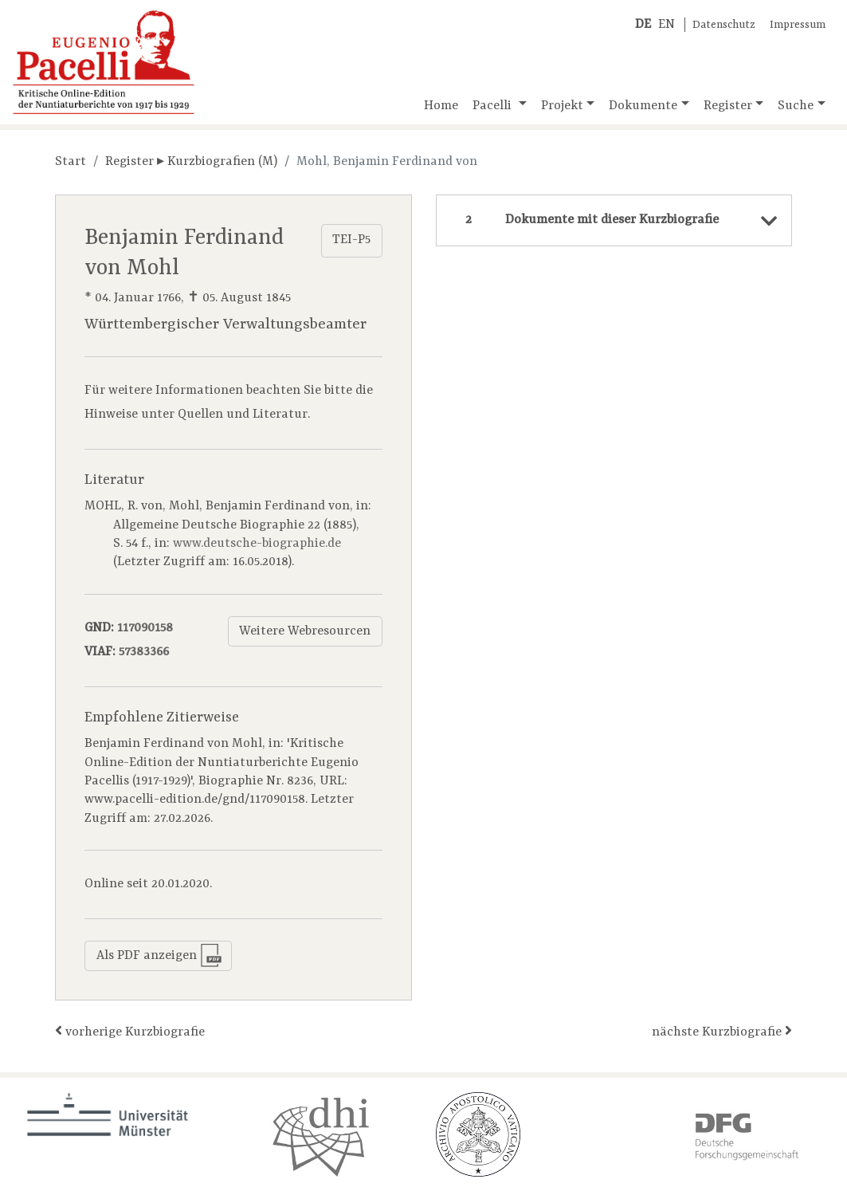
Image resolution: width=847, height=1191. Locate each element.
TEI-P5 (351, 240)
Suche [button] (796, 106)
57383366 (144, 652)
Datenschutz (723, 25)
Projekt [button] (562, 106)
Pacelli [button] (494, 106)
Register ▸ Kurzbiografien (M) (191, 162)
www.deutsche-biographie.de (257, 544)
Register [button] (728, 106)
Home (441, 106)
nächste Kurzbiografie (722, 1031)
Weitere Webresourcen (305, 631)
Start (70, 162)
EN (666, 25)
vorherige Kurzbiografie (130, 1031)
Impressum (797, 25)
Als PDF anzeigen (159, 955)
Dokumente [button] (643, 106)
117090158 (145, 628)
